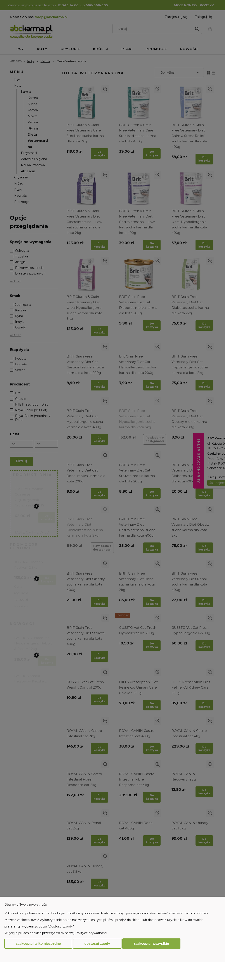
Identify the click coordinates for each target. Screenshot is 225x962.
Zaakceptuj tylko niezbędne (38, 943)
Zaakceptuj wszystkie (151, 943)
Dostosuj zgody (97, 943)
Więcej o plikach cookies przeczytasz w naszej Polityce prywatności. (56, 933)
